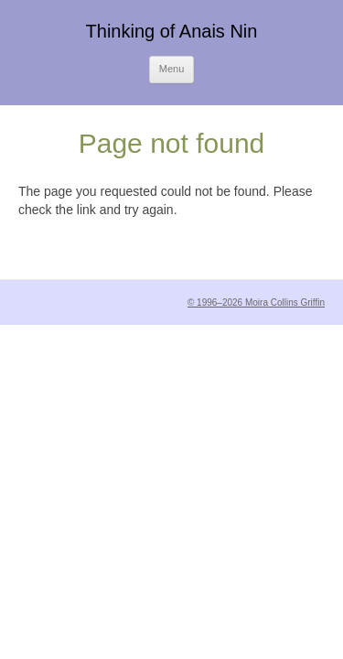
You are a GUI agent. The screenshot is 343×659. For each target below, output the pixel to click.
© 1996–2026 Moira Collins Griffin (256, 302)
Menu (172, 68)
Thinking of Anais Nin (172, 31)
